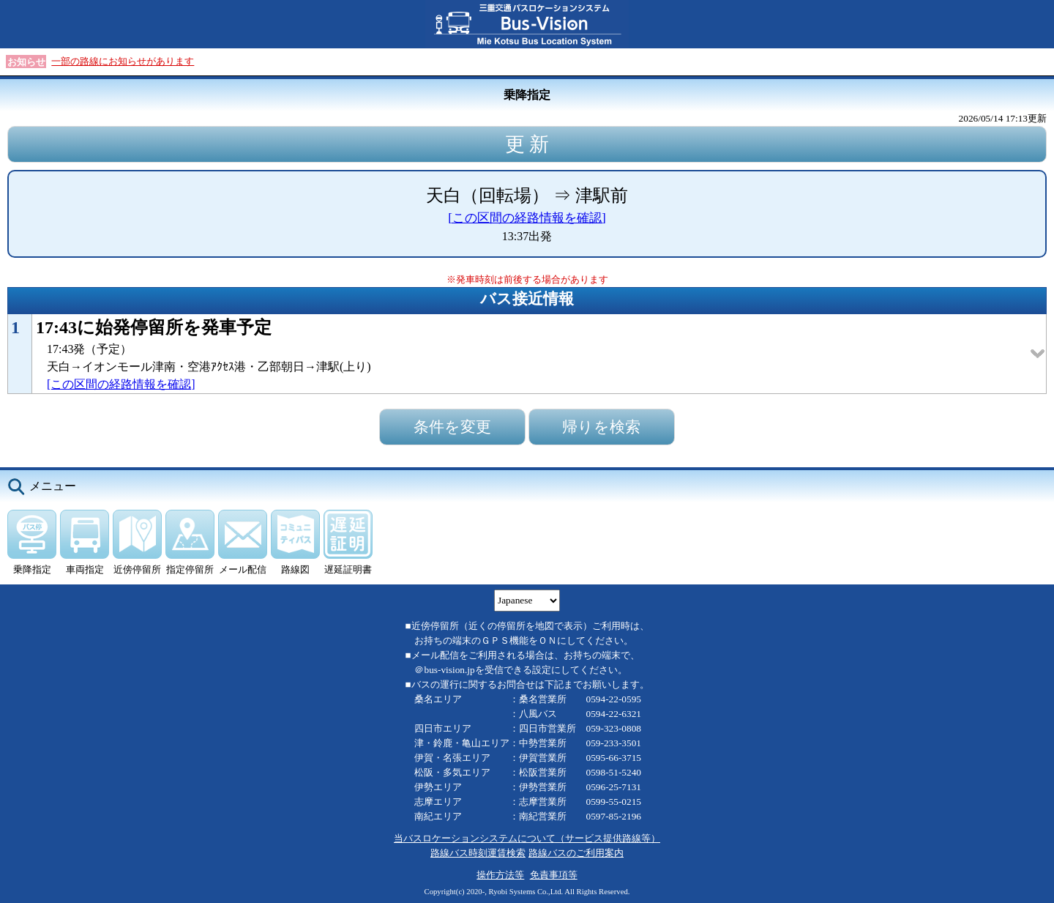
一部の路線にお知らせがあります (122, 61)
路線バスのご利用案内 (576, 852)
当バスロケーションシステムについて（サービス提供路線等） (527, 838)
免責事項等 (554, 874)
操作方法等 (500, 874)
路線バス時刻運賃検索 (478, 852)
